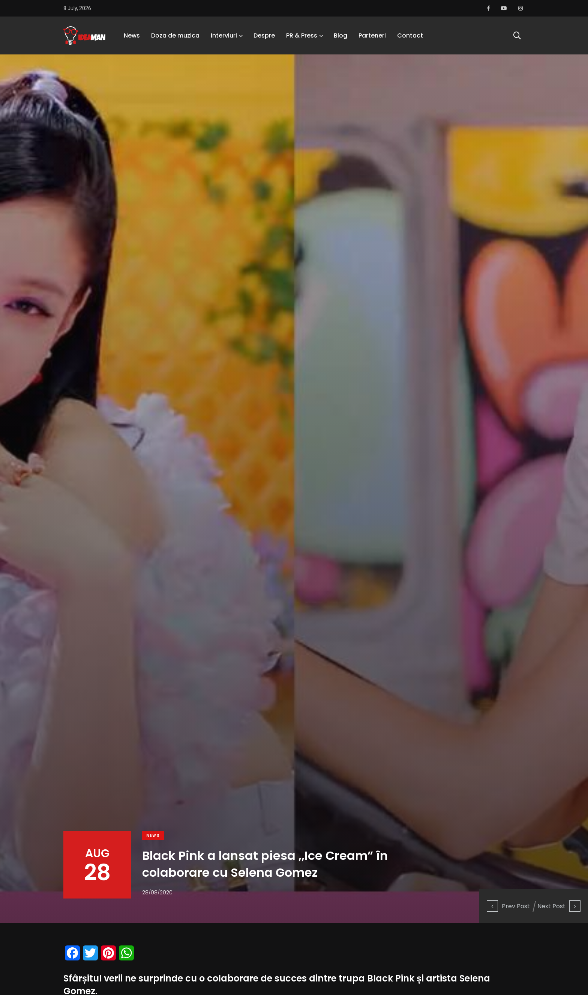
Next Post (558, 906)
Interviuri (224, 35)
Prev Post (508, 906)
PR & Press (301, 35)
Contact (410, 35)
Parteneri (372, 35)
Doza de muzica (175, 35)
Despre (264, 35)
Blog (340, 35)
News (132, 35)
